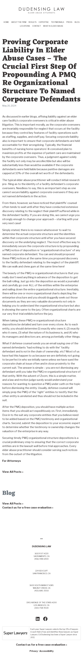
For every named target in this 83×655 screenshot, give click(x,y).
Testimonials (57, 22)
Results (33, 22)
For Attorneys (11, 460)
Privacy (34, 651)
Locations (25, 26)
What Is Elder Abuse (53, 26)
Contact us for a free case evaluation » (27, 507)
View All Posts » (12, 503)
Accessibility (46, 651)
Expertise (44, 22)
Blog (77, 22)
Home (6, 22)
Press (69, 22)
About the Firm (18, 22)
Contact (36, 26)
